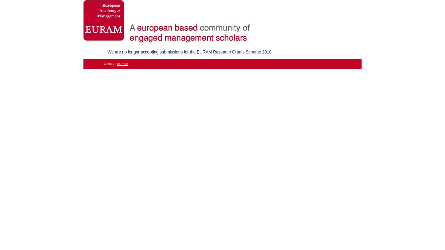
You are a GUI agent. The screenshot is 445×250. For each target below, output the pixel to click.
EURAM (123, 64)
